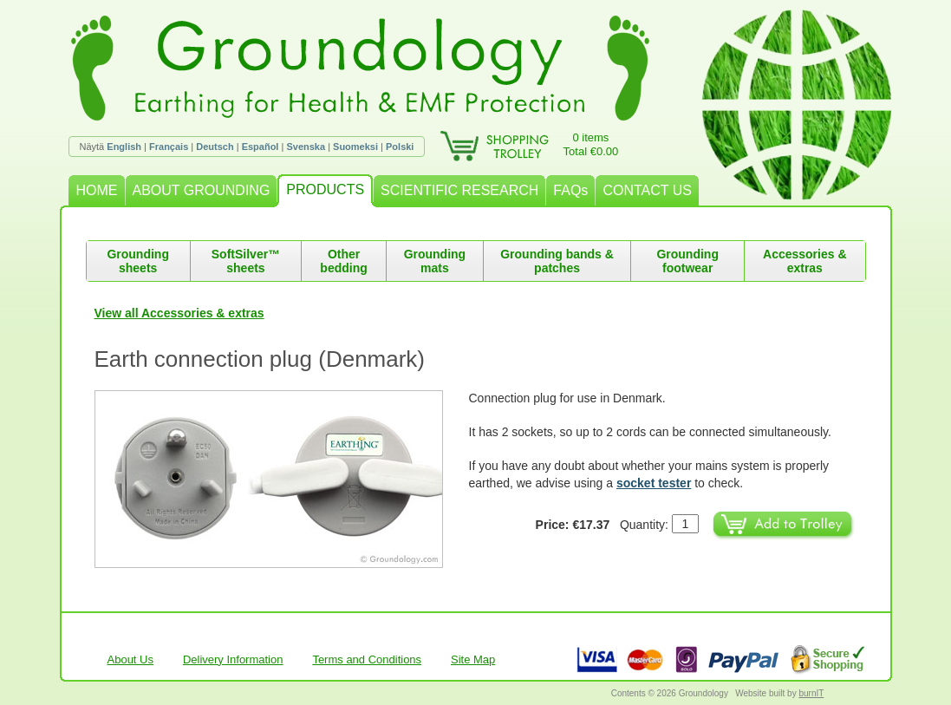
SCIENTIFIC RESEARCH (459, 190)
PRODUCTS (325, 189)
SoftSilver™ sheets (246, 261)
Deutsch (214, 146)
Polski (400, 146)
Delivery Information (233, 659)
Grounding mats (435, 261)
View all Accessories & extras (179, 313)
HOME (97, 190)
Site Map (473, 659)
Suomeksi (355, 146)
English (124, 146)
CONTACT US (647, 190)
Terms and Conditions (366, 659)
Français (168, 146)
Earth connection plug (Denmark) (260, 359)
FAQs (570, 190)
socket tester (653, 483)
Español (260, 146)
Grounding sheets (138, 261)
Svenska (305, 146)
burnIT (811, 693)
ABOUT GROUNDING (201, 190)
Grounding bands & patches (557, 261)
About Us (130, 659)
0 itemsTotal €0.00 (591, 144)
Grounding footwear (687, 261)
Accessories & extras (805, 261)
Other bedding (343, 261)
